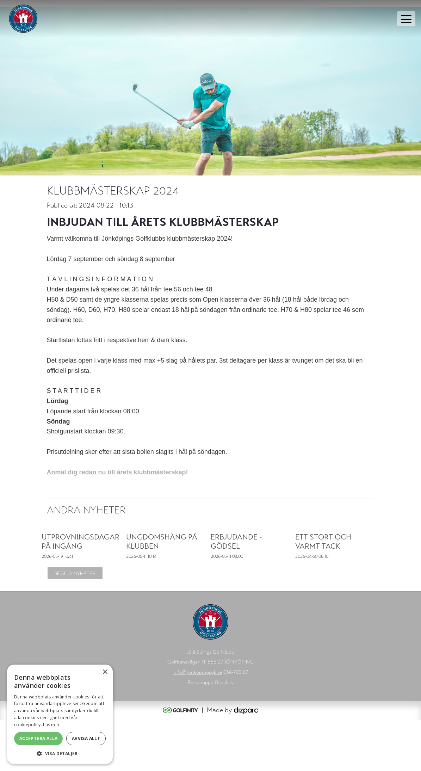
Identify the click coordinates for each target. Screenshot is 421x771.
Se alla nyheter (75, 624)
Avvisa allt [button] (86, 738)
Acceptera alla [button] (38, 738)
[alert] (60, 714)
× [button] (104, 672)
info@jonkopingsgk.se (197, 723)
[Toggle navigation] (406, 18)
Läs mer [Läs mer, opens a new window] (51, 725)
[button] (60, 753)
